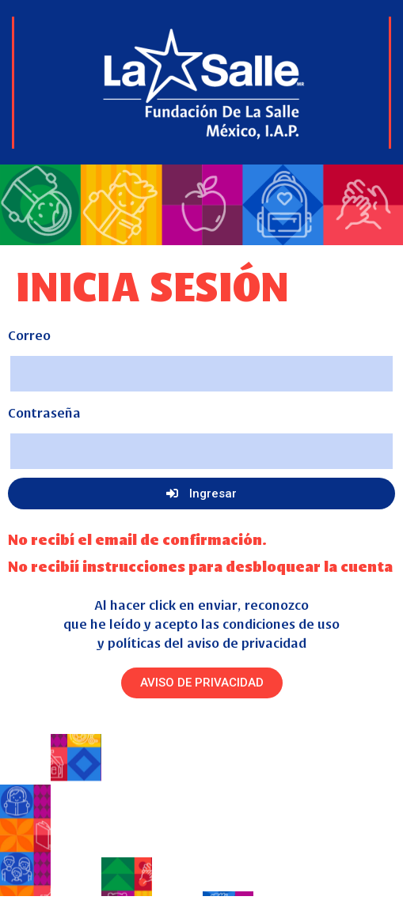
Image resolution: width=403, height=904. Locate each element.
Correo (29, 334)
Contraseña (44, 411)
